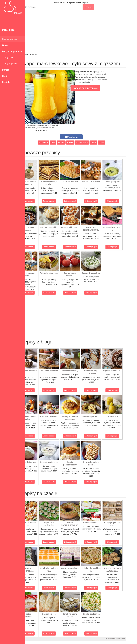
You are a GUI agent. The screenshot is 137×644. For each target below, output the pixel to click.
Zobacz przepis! (37, 201)
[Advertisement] (81, 31)
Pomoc (5, 70)
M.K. (134, 639)
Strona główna (9, 39)
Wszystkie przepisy (12, 51)
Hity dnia (7, 57)
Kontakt (6, 82)
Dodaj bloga (8, 30)
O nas (5, 45)
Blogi (4, 76)
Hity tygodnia (9, 64)
